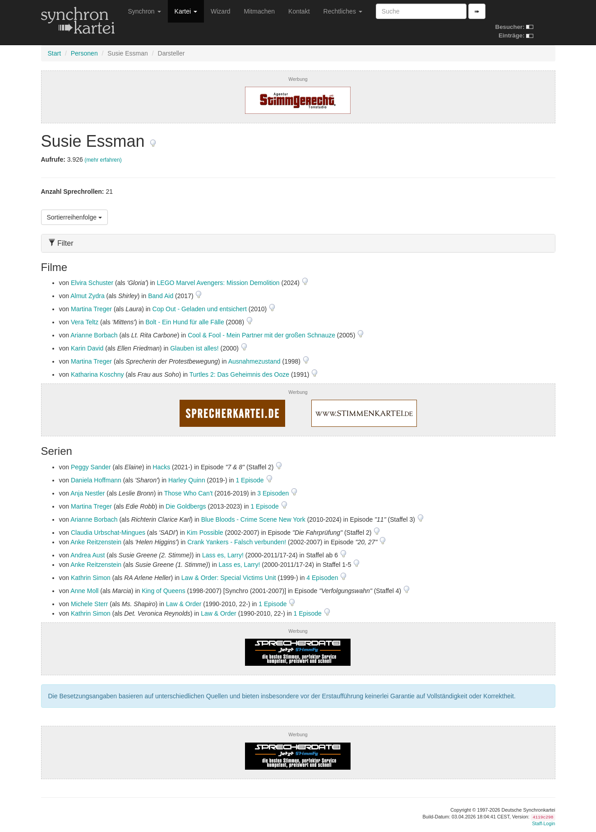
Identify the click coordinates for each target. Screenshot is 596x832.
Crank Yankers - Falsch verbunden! (236, 542)
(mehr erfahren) (103, 160)
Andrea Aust (87, 555)
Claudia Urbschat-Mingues (108, 532)
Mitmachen (259, 11)
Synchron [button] (144, 11)
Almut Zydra (87, 295)
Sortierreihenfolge (74, 217)
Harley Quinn (186, 480)
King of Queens (163, 590)
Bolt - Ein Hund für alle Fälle (184, 322)
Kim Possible (205, 532)
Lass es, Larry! (223, 555)
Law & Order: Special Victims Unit (228, 577)
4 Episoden (323, 577)
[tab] (298, 243)
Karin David (87, 348)
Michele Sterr (89, 604)
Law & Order (184, 604)
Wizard (221, 11)
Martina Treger (91, 309)
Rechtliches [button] (342, 11)
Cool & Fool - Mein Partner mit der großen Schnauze (261, 335)
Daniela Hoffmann (96, 480)
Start (54, 53)
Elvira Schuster (92, 282)
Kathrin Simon (91, 577)
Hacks (161, 467)
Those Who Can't (188, 493)
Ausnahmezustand (254, 361)
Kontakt (299, 11)
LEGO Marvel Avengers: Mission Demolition (218, 282)
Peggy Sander (91, 467)
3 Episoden (274, 493)
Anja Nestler (87, 493)
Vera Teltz (84, 322)
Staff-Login (543, 823)
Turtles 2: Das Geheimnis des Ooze (239, 374)
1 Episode (250, 480)
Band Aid (160, 295)
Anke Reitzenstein (95, 542)
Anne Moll (84, 590)
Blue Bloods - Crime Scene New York (253, 519)
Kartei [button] (186, 11)
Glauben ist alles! (194, 348)
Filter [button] (61, 243)
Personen (84, 53)
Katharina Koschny (97, 374)
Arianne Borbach (93, 335)
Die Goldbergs (186, 506)
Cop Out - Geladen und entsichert (199, 309)
